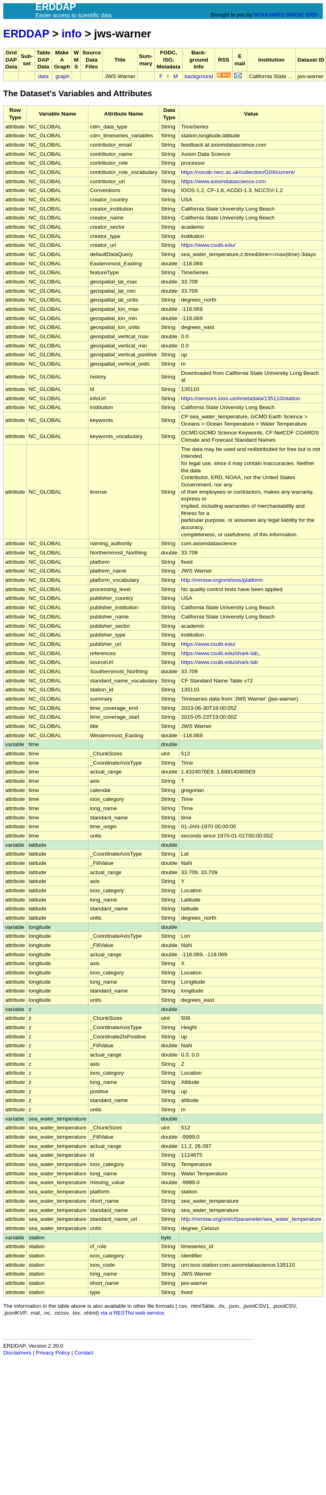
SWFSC (295, 15)
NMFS (276, 15)
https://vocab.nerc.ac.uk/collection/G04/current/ (238, 172)
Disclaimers (17, 1353)
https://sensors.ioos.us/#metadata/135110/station (240, 398)
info (72, 33)
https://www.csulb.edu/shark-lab (219, 653)
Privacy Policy (53, 1353)
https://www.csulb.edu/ (208, 245)
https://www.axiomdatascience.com (223, 181)
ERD (311, 15)
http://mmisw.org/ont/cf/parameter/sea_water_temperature (251, 1219)
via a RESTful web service (132, 1313)
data (43, 76)
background (199, 76)
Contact (83, 1353)
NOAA (260, 15)
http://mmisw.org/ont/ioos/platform (221, 580)
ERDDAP (26, 33)
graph (62, 76)
